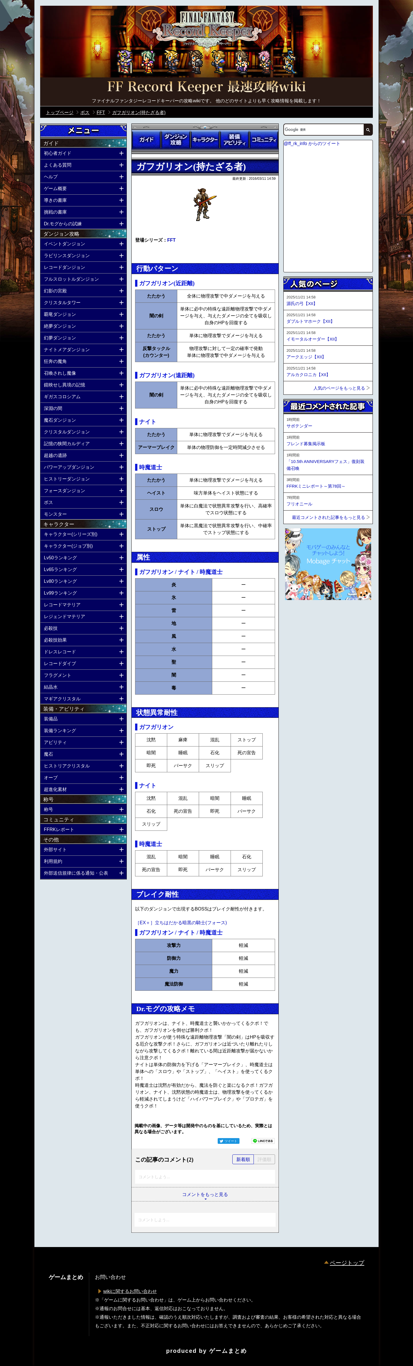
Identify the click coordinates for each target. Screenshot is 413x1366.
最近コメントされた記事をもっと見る (328, 517)
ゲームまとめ (228, 1351)
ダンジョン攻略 (175, 139)
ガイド (146, 139)
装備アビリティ (234, 139)
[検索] (323, 129)
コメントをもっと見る (205, 1194)
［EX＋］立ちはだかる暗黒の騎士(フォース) (181, 922)
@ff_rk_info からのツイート (312, 143)
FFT (171, 240)
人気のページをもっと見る (339, 388)
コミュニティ (263, 139)
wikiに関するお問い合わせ (130, 1291)
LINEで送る (263, 1141)
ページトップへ (298, 615)
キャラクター (205, 139)
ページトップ (347, 1263)
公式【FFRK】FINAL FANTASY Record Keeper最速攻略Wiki (206, 87)
